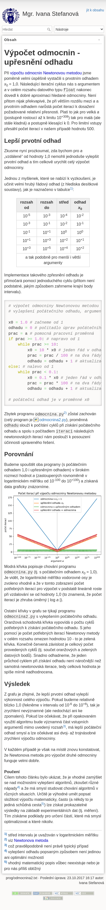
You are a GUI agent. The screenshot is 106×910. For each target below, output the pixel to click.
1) (71, 188)
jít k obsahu (95, 10)
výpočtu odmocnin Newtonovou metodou (46, 73)
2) (65, 412)
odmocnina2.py (52, 420)
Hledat (49, 29)
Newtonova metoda (31, 841)
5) (42, 804)
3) (64, 726)
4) (18, 787)
